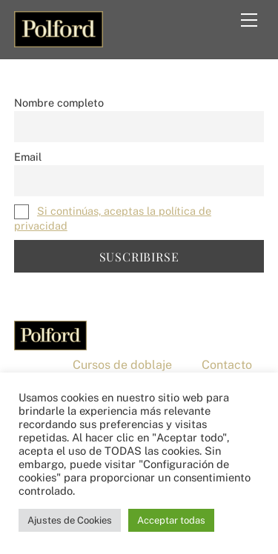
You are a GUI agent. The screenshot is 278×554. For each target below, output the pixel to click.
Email (28, 156)
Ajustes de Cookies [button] (69, 520)
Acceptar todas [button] (171, 520)
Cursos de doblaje (122, 365)
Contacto (227, 365)
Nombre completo (59, 102)
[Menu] (249, 20)
